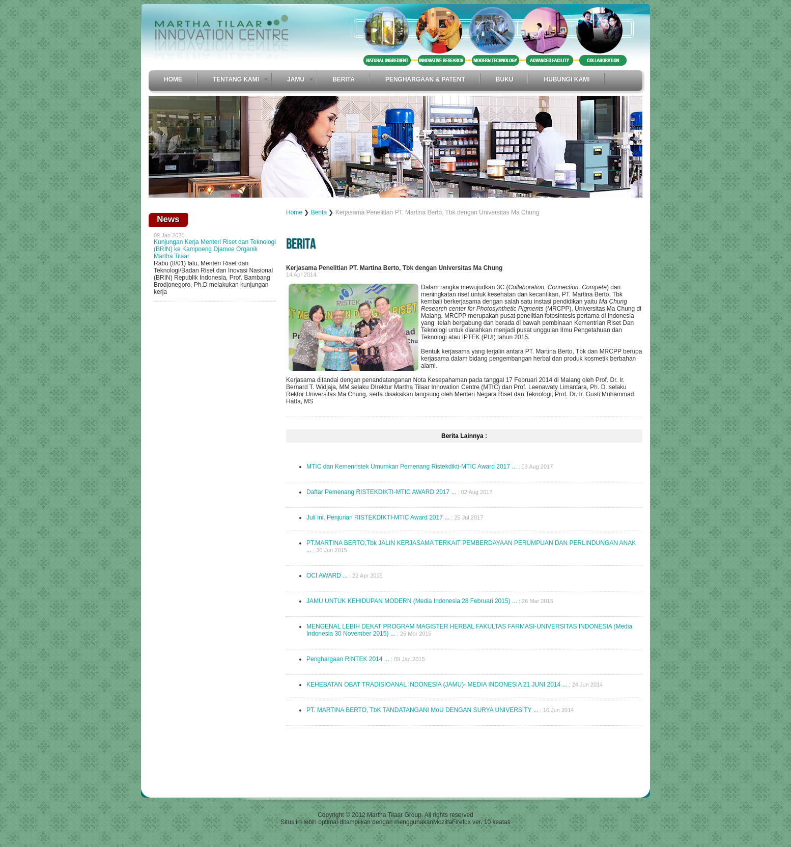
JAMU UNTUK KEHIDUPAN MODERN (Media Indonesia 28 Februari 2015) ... (411, 601)
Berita (343, 79)
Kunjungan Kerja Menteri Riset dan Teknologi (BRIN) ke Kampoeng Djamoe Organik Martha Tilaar (215, 249)
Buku (505, 79)
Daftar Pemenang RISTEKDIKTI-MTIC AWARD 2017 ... (381, 492)
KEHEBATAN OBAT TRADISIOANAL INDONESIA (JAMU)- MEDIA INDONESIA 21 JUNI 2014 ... (437, 684)
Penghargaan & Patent (425, 79)
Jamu (295, 79)
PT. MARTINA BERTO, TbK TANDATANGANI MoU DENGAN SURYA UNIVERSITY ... (422, 710)
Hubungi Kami (566, 79)
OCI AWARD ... (327, 575)
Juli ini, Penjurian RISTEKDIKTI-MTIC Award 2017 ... (377, 517)
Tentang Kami (236, 79)
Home (173, 79)
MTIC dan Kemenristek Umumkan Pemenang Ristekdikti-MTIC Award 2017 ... (411, 466)
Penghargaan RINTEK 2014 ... (347, 659)
